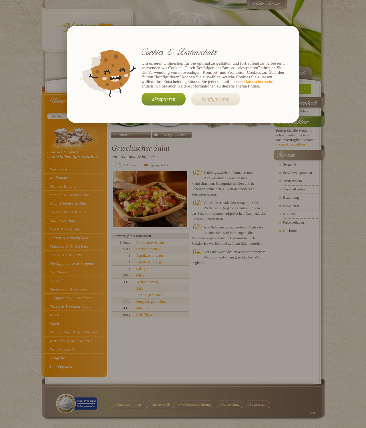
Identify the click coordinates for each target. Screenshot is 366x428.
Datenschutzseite (258, 81)
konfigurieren (215, 99)
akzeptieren (163, 99)
